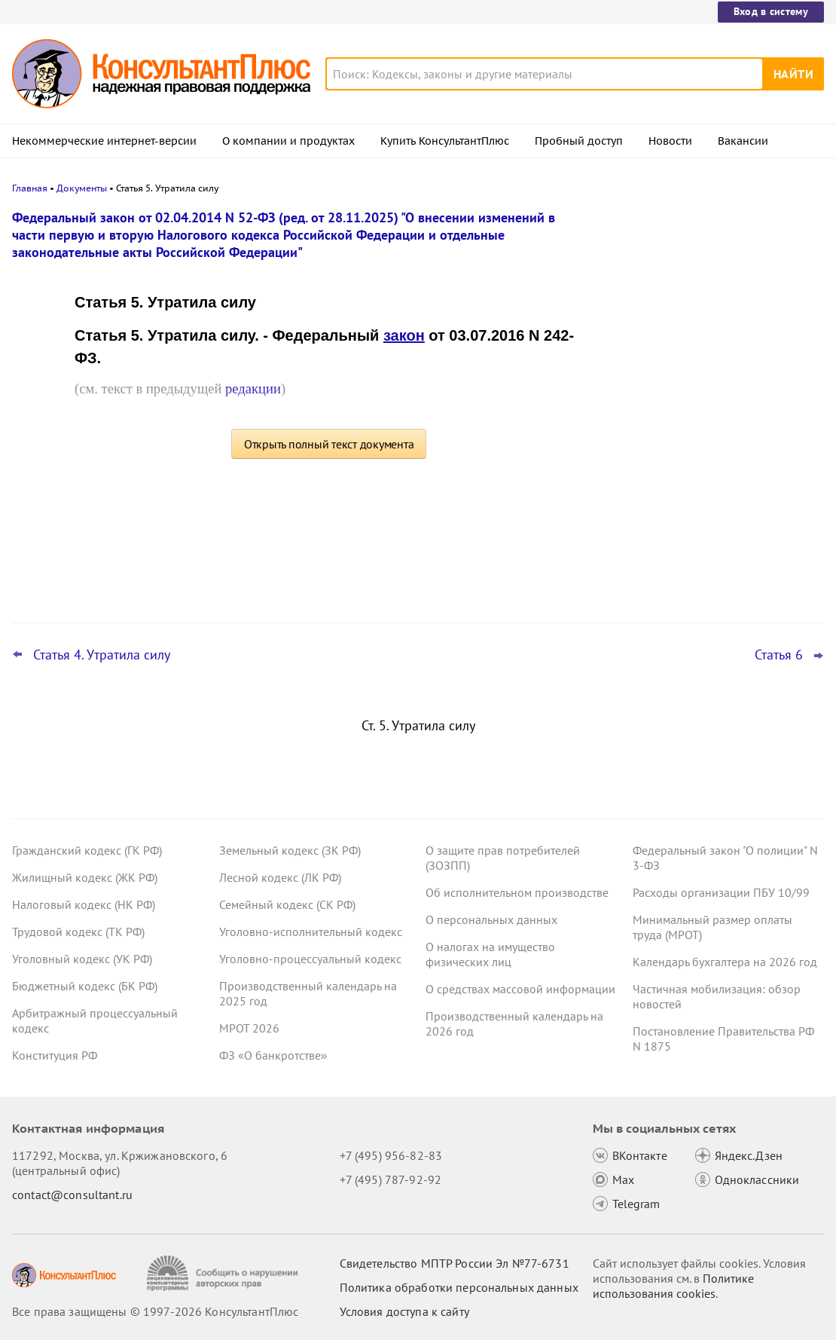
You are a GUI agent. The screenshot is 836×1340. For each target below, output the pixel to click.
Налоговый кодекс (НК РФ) (83, 904)
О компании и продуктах (288, 141)
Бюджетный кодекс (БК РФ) (84, 985)
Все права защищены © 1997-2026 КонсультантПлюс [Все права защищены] (155, 1311)
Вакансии (743, 141)
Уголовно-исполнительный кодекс (310, 931)
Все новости (644, 575)
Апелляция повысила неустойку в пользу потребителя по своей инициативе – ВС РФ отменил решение (712, 296)
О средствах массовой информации (520, 988)
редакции (253, 388)
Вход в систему (771, 11)
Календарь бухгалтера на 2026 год (725, 961)
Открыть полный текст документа (329, 443)
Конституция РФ (54, 1055)
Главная (29, 188)
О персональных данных (491, 919)
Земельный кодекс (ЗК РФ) (290, 850)
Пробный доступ (579, 141)
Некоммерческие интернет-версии (104, 141)
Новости (670, 141)
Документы (81, 188)
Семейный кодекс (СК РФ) (287, 904)
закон (404, 335)
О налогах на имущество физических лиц (490, 954)
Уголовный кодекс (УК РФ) (82, 958)
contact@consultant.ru (72, 1194)
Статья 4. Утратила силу (101, 655)
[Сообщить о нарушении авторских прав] (224, 1273)
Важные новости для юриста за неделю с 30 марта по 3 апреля (693, 452)
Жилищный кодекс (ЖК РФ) (84, 877)
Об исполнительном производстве (517, 892)
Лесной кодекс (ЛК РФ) (280, 877)
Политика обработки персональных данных (459, 1287)
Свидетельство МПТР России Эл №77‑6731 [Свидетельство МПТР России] (454, 1263)
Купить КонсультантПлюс (444, 141)
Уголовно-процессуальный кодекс (310, 958)
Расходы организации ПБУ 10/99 (721, 892)
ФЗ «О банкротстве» (273, 1055)
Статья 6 (779, 655)
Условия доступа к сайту (404, 1311)
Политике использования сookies (673, 1286)
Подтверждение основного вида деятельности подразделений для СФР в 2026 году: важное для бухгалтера (711, 377)
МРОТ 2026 (249, 1028)
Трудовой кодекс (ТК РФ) (78, 931)
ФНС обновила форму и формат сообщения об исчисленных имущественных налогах (694, 526)
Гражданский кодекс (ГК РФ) (87, 850)
